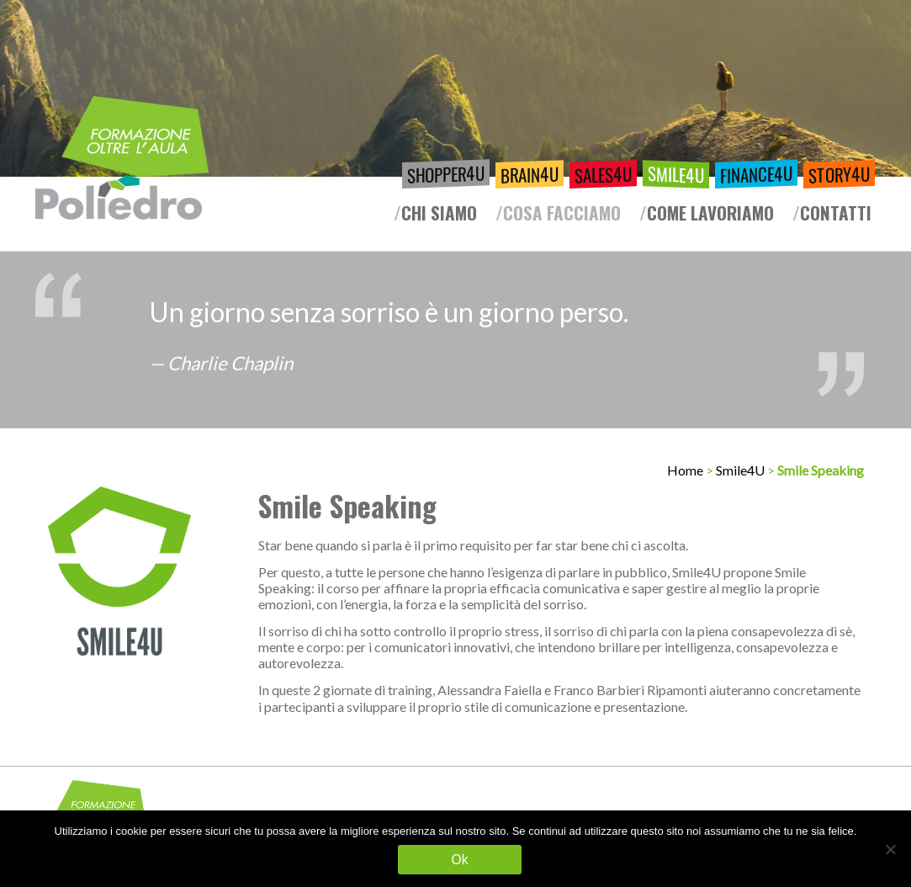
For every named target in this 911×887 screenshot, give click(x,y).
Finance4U (756, 174)
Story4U (839, 174)
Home (685, 470)
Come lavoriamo (710, 212)
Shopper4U (446, 174)
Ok (460, 859)
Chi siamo (439, 212)
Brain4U (530, 174)
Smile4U (676, 174)
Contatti (835, 212)
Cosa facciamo (562, 212)
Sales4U (603, 174)
